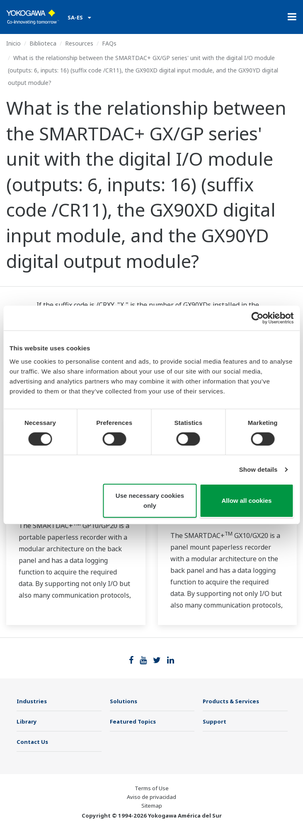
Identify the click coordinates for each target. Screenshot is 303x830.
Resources (79, 43)
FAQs (109, 43)
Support (214, 721)
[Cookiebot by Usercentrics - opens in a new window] (257, 318)
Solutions (123, 701)
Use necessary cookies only (150, 500)
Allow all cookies (247, 500)
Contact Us (32, 742)
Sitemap (151, 805)
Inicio (13, 43)
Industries (32, 701)
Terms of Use (152, 788)
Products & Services (231, 701)
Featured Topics (133, 721)
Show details (258, 469)
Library (27, 721)
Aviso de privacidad (151, 797)
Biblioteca (42, 43)
